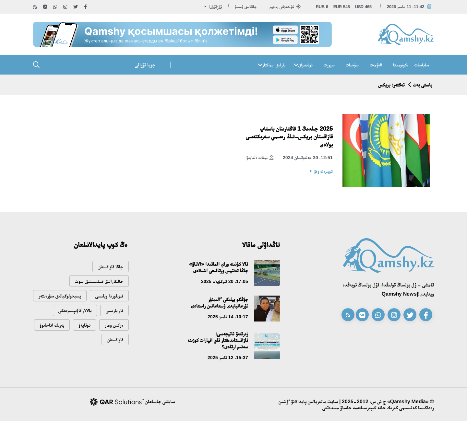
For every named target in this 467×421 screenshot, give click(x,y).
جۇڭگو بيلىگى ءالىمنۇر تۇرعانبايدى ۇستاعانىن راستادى (219, 303)
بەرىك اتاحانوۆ (52, 325)
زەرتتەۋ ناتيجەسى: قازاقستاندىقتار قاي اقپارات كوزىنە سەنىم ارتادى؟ (217, 340)
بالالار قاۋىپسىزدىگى (74, 310)
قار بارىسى (114, 310)
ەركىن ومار (114, 325)
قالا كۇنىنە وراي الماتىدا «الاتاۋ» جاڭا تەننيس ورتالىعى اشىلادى (218, 267)
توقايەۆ (84, 325)
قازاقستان (115, 339)
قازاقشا (215, 7)
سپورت (329, 64)
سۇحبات (352, 64)
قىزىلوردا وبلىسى (109, 295)
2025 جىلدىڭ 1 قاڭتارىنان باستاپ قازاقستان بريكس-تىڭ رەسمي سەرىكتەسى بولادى (289, 136)
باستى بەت (422, 85)
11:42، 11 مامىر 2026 (405, 6)
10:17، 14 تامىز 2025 (228, 316)
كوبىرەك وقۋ (323, 171)
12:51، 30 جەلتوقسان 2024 (308, 157)
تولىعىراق (305, 64)
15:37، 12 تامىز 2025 (228, 357)
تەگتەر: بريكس (391, 85)
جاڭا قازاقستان (110, 266)
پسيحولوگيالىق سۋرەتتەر (60, 295)
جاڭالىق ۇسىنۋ (246, 6)
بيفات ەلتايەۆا (259, 158)
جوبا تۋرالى (145, 64)
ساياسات (421, 64)
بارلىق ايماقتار (273, 64)
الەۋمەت (376, 64)
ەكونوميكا (400, 64)
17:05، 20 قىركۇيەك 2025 (224, 281)
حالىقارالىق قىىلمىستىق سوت (99, 281)
